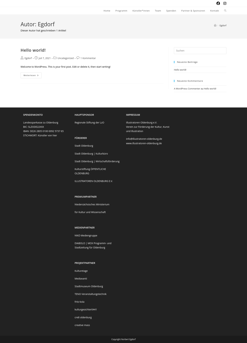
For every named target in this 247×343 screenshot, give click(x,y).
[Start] (215, 25)
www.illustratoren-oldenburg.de (144, 143)
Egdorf (223, 25)
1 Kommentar (88, 58)
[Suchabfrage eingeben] (200, 50)
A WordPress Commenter (187, 88)
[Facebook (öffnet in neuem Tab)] (218, 3)
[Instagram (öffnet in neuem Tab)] (224, 3)
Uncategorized (65, 58)
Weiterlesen (32, 76)
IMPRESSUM (133, 114)
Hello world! (33, 50)
